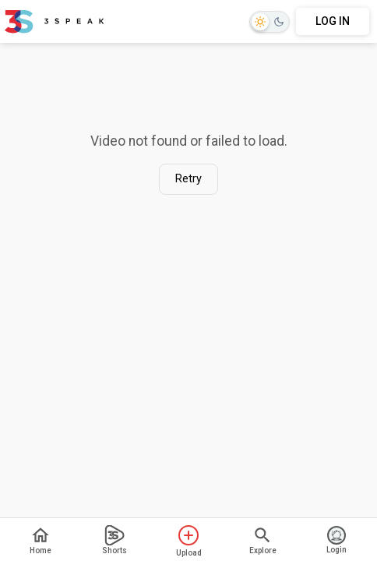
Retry (188, 178)
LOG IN (332, 21)
